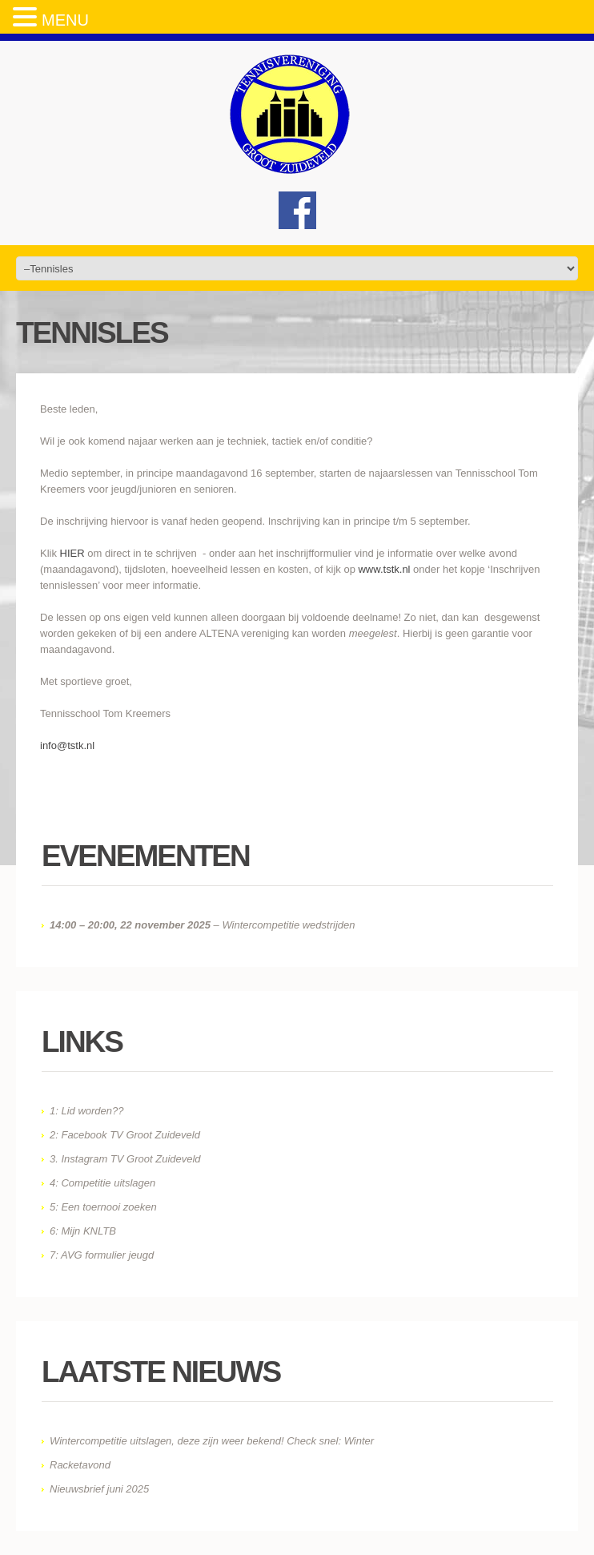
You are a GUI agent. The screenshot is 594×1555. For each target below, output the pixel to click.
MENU (65, 20)
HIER (72, 553)
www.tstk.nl (384, 569)
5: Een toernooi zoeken (103, 1207)
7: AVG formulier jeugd (102, 1255)
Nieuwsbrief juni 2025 (99, 1489)
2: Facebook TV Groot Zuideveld (125, 1135)
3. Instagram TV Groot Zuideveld (125, 1159)
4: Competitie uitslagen (102, 1183)
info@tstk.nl (67, 745)
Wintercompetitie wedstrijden (288, 925)
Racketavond (80, 1465)
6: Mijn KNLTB (83, 1231)
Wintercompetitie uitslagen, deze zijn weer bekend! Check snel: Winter (212, 1441)
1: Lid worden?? (87, 1111)
